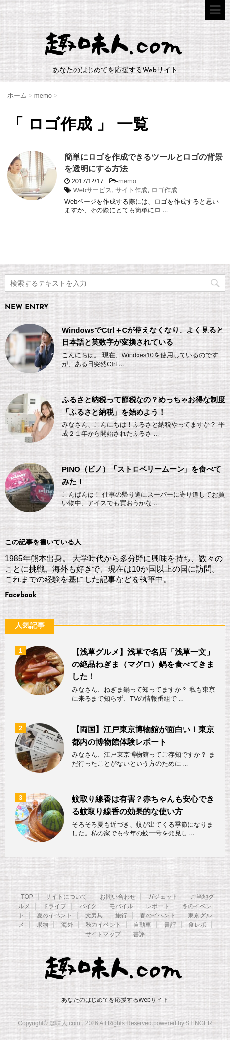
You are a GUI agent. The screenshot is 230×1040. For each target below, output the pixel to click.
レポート (158, 906)
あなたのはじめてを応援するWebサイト (114, 1000)
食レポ (197, 924)
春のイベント (158, 915)
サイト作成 (131, 190)
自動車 (142, 924)
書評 (170, 924)
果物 (42, 924)
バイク (88, 906)
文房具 (94, 915)
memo (127, 181)
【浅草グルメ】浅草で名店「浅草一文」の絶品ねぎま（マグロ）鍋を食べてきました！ (143, 664)
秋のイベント (103, 924)
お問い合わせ (118, 896)
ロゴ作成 (164, 190)
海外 (67, 924)
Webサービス (92, 190)
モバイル (121, 906)
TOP (27, 896)
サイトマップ (103, 934)
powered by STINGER (182, 1023)
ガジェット (163, 896)
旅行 (121, 915)
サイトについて (66, 896)
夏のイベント (54, 915)
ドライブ (54, 906)
